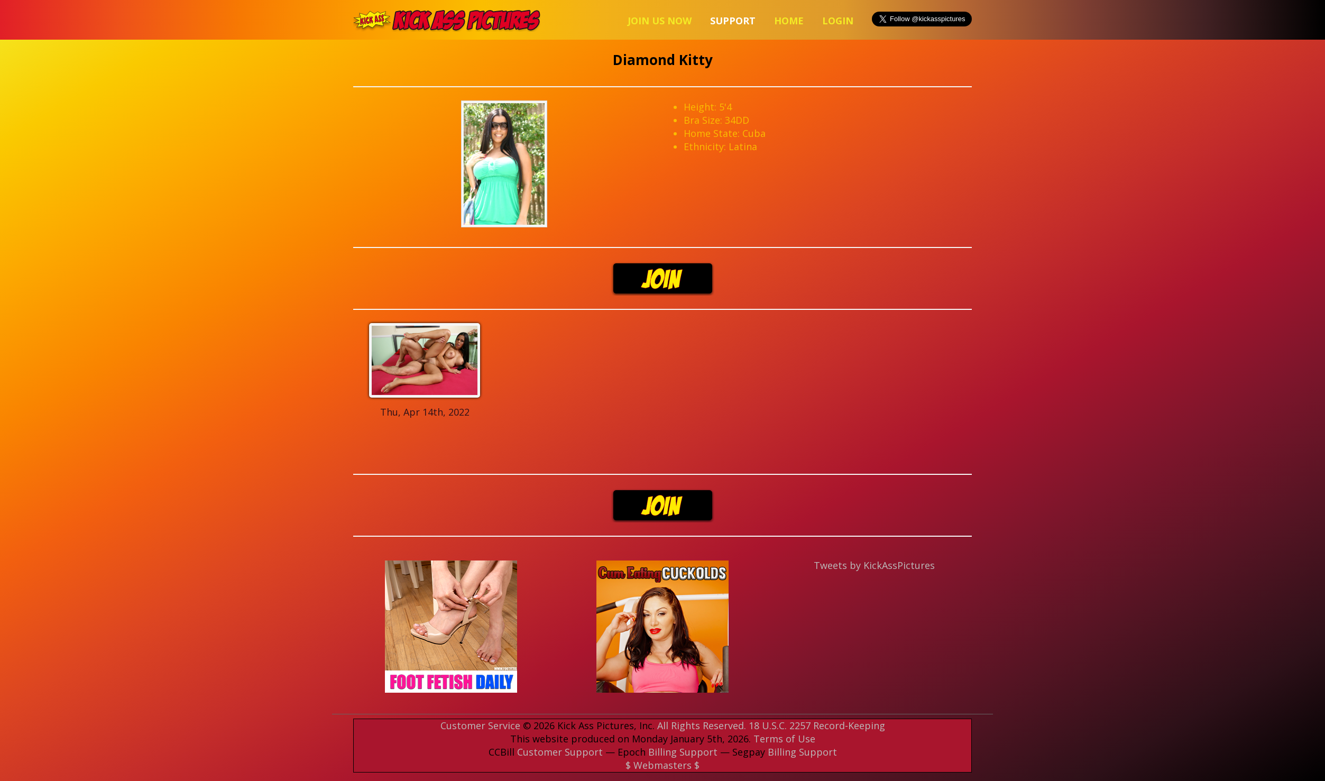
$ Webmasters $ (662, 765)
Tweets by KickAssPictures (874, 565)
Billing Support (682, 752)
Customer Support (560, 752)
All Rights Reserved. (701, 725)
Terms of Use (784, 738)
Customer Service (480, 725)
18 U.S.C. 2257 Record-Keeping (817, 725)
